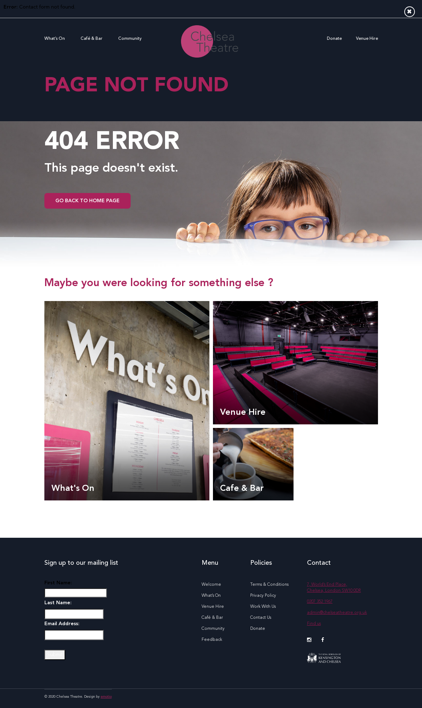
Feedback (212, 640)
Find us (314, 624)
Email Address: (62, 623)
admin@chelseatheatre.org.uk (337, 613)
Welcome (211, 585)
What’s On (54, 39)
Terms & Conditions (269, 585)
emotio (106, 696)
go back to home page (87, 200)
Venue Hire (367, 39)
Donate (334, 39)
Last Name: (58, 602)
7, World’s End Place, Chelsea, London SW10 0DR (334, 588)
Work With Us (263, 607)
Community (130, 39)
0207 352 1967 (320, 602)
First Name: (58, 582)
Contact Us (260, 618)
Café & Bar (92, 39)
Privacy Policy (263, 596)
